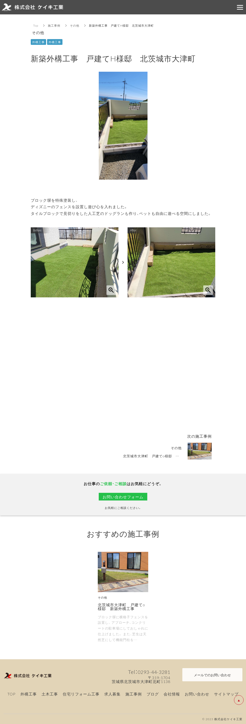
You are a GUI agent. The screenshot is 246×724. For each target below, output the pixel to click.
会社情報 (172, 694)
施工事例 (54, 25)
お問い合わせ (197, 694)
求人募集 (112, 694)
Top (35, 25)
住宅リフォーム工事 (81, 694)
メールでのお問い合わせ (212, 674)
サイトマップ (226, 694)
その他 (74, 25)
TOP (11, 694)
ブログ (153, 694)
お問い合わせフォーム (123, 497)
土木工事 (50, 694)
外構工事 (28, 694)
